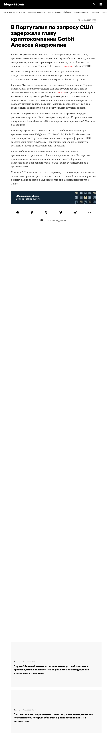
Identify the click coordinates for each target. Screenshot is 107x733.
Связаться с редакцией (53, 220)
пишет (61, 93)
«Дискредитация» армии (14, 12)
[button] (101, 4)
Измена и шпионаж (36, 12)
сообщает (68, 66)
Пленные (95, 12)
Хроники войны (81, 12)
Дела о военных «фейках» (59, 12)
